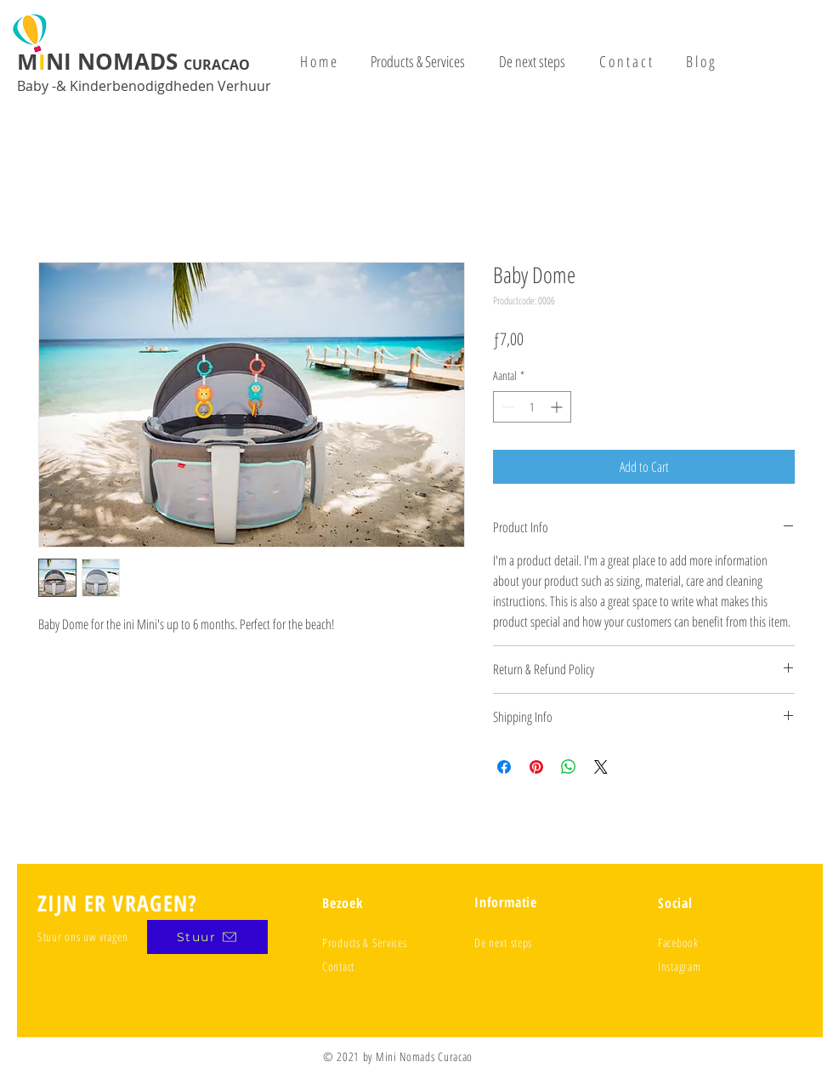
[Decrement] (506, 407)
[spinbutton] (532, 407)
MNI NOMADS (133, 61)
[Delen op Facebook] (504, 767)
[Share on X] (601, 767)
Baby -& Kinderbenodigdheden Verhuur (144, 86)
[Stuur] (207, 937)
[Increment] (558, 407)
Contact (338, 966)
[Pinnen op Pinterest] (536, 767)
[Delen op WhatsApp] (568, 767)
